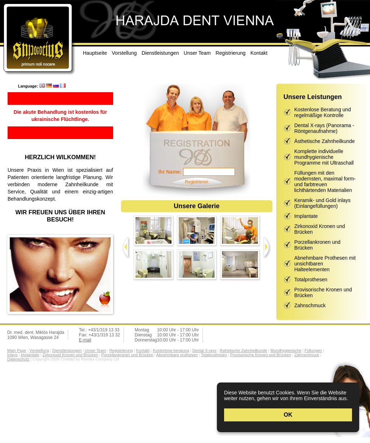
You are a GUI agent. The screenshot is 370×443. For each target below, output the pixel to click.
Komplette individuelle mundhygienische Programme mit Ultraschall (324, 157)
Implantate (306, 216)
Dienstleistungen (160, 53)
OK (288, 415)
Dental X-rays (204, 350)
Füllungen (313, 350)
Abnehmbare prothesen (177, 355)
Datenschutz (18, 359)
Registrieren (196, 181)
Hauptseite (95, 53)
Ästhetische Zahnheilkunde (324, 141)
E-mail (85, 340)
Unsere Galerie (196, 206)
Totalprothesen (310, 279)
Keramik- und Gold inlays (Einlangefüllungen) (322, 203)
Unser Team (197, 53)
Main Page (16, 350)
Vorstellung (124, 53)
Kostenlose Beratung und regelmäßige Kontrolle (322, 112)
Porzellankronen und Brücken (317, 245)
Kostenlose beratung (171, 350)
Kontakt (258, 53)
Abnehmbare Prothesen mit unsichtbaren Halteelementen (325, 263)
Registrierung (230, 53)
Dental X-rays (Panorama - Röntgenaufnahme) (324, 128)
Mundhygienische (286, 350)
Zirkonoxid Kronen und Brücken (319, 229)
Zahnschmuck (310, 305)
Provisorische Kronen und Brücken (323, 292)
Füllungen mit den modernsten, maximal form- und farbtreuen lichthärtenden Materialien (325, 181)
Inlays (12, 355)
